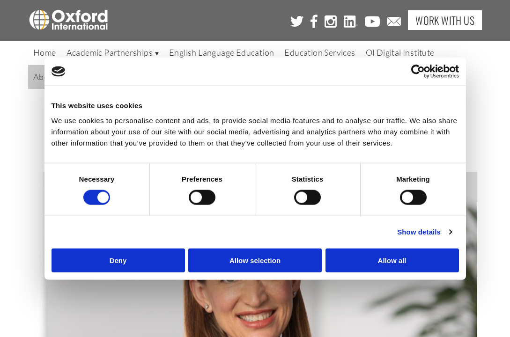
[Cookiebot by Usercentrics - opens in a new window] (418, 72)
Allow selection (255, 260)
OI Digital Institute (400, 55)
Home (44, 55)
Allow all (392, 260)
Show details (419, 232)
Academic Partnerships (113, 55)
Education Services (319, 55)
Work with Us (444, 21)
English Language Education (221, 55)
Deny (118, 260)
